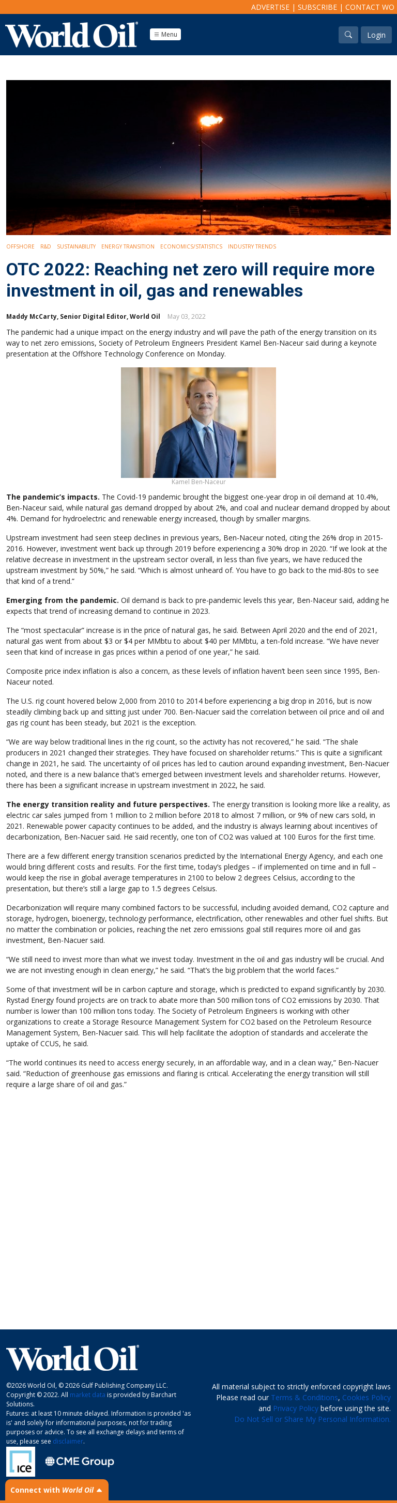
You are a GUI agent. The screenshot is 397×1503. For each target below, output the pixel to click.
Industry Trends (252, 246)
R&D (45, 246)
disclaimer (68, 1441)
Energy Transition (128, 246)
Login (376, 35)
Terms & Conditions (304, 1397)
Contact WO (369, 7)
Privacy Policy (295, 1408)
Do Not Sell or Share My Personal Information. (312, 1419)
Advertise (270, 7)
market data (87, 1394)
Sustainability (76, 246)
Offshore (20, 246)
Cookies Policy (366, 1397)
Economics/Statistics (191, 246)
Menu (165, 34)
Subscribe (317, 7)
